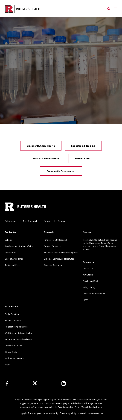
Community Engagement (61, 171)
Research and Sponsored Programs (61, 252)
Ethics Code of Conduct (94, 293)
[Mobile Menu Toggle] (115, 9)
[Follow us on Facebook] (7, 383)
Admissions (10, 252)
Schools (8, 239)
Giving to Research (53, 265)
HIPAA (85, 299)
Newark (47, 221)
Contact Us (88, 268)
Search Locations (13, 320)
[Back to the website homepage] (23, 9)
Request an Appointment (16, 326)
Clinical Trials (11, 351)
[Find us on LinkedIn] (63, 383)
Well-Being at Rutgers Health (18, 333)
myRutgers (88, 274)
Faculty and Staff (91, 281)
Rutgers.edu (11, 221)
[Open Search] (108, 9)
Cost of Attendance (14, 258)
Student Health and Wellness (18, 339)
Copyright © (24, 413)
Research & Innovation (46, 158)
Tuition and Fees (12, 265)
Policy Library (89, 287)
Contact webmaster (95, 413)
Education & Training (83, 145)
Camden (61, 221)
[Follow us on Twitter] (34, 383)
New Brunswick (30, 221)
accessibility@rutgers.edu (33, 407)
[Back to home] (25, 207)
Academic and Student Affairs (19, 246)
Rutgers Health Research (55, 239)
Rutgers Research (52, 246)
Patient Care (82, 158)
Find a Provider (12, 314)
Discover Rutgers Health (41, 145)
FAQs (7, 364)
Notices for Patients (14, 358)
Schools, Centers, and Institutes (59, 258)
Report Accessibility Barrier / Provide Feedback (77, 407)
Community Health (13, 345)
